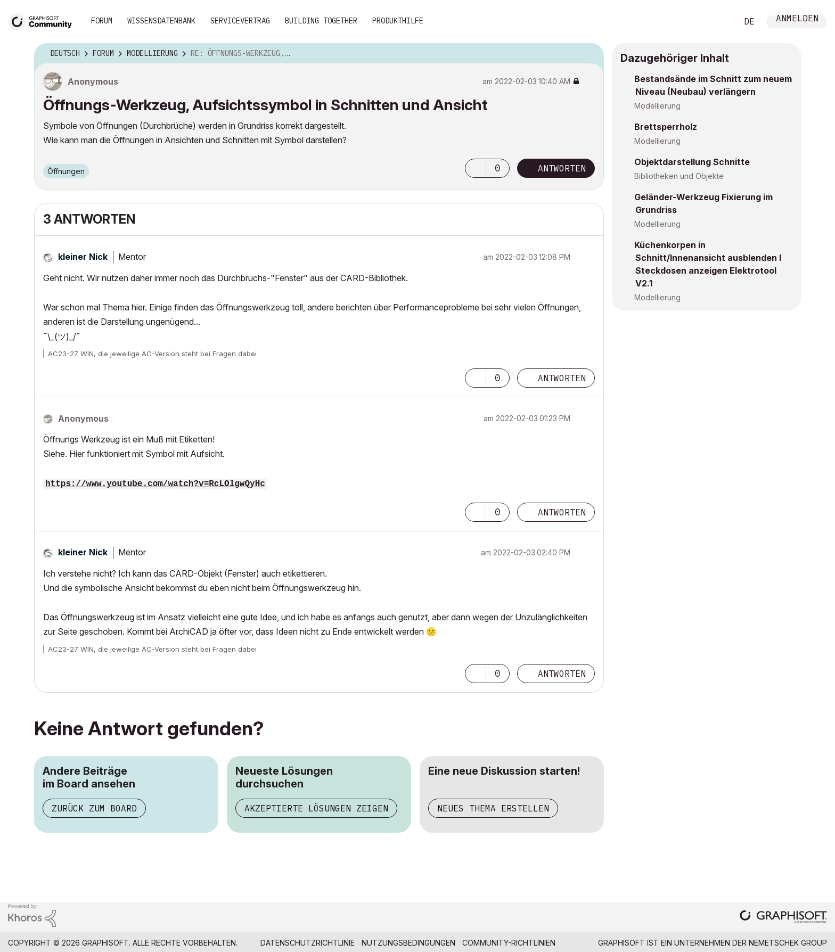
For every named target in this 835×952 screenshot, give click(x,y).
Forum (101, 21)
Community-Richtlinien (508, 942)
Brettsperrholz (665, 126)
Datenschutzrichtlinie (307, 942)
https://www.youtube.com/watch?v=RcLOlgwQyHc (155, 484)
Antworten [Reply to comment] (562, 378)
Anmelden (797, 19)
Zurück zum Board (94, 808)
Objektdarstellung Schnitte (692, 162)
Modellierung (657, 105)
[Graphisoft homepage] (783, 917)
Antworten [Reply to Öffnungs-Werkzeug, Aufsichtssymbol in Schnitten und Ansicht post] (562, 168)
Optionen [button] (589, 53)
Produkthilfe (397, 21)
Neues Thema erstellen (493, 808)
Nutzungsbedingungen (408, 942)
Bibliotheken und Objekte (679, 175)
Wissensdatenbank (161, 21)
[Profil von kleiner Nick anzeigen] (83, 256)
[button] (475, 168)
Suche (717, 21)
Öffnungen (66, 171)
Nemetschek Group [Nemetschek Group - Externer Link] (788, 942)
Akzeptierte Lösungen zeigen (316, 808)
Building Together (321, 21)
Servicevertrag (240, 21)
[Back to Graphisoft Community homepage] (43, 20)
